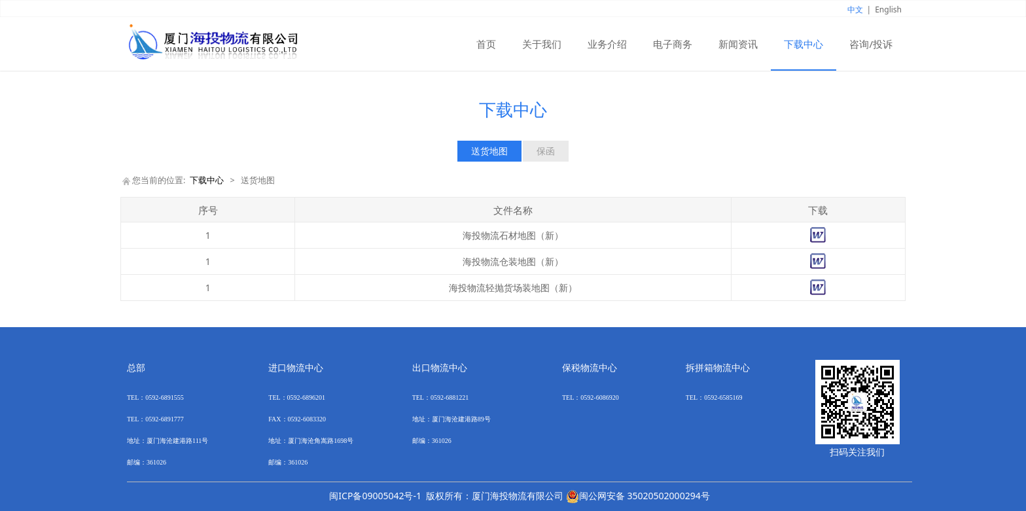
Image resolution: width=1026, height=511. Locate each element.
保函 (546, 151)
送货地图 (489, 151)
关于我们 (541, 43)
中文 (855, 9)
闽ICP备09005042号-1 (375, 495)
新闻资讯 (738, 43)
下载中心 (803, 43)
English (888, 9)
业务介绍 (607, 43)
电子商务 (672, 43)
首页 (486, 43)
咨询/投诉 (871, 43)
